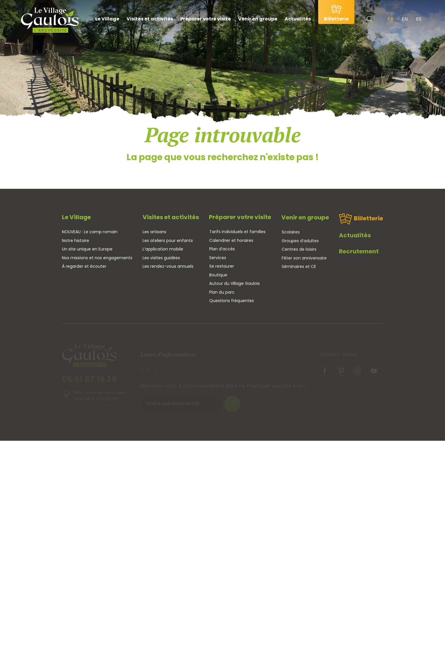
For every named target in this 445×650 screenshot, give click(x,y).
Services (217, 258)
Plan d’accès (222, 250)
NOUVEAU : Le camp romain (89, 232)
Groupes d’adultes (300, 243)
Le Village (107, 18)
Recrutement (359, 255)
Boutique (218, 276)
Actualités (298, 18)
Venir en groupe (257, 18)
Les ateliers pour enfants (168, 241)
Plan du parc (222, 293)
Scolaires (291, 234)
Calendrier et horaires (231, 241)
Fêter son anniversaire (304, 260)
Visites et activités (150, 18)
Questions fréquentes (231, 302)
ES (418, 18)
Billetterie (361, 223)
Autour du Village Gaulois (234, 284)
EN (405, 18)
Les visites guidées (161, 258)
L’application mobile (163, 249)
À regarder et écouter (84, 266)
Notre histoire (75, 240)
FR (390, 18)
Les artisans (154, 232)
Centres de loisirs (299, 251)
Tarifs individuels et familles (237, 233)
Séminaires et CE (299, 269)
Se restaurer (221, 267)
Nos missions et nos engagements (97, 258)
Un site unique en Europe (87, 249)
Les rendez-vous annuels (168, 266)
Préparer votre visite (205, 18)
